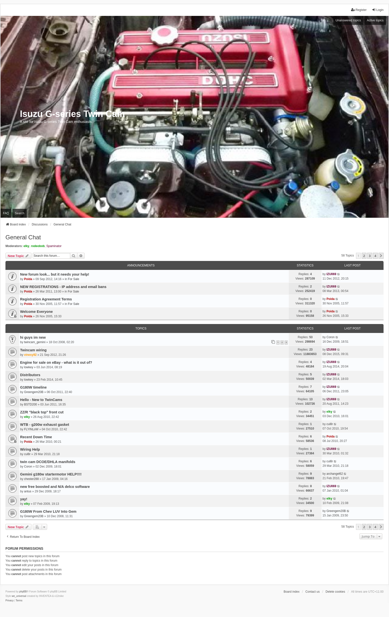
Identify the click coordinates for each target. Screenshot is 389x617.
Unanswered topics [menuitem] (348, 20)
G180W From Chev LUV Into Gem (48, 511)
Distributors (30, 375)
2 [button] (364, 256)
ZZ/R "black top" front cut (42, 412)
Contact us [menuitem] (312, 591)
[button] (381, 256)
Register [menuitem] (359, 10)
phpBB (23, 591)
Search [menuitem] (19, 213)
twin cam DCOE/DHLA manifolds (47, 462)
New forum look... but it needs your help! (54, 274)
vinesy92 (30, 355)
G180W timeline (33, 387)
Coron (330, 337)
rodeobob (38, 246)
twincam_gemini (34, 342)
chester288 (31, 479)
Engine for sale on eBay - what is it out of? (56, 362)
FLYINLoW (31, 429)
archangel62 (334, 473)
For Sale (73, 279)
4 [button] (375, 256)
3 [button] (369, 256)
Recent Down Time (36, 437)
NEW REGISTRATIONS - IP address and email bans (63, 287)
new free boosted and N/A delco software (55, 487)
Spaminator (54, 246)
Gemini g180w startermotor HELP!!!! (51, 474)
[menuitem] (9, 600)
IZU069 (331, 274)
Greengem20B (33, 392)
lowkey (28, 367)
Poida (28, 279)
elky (26, 246)
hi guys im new (33, 337)
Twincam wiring (33, 350)
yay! (23, 499)
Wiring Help (30, 449)
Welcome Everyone (36, 312)
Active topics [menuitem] (375, 20)
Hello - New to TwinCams (41, 400)
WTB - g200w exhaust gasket (44, 425)
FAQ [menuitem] (6, 213)
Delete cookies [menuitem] (335, 591)
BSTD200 (30, 404)
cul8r (329, 424)
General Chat (23, 237)
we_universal (19, 596)
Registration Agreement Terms (46, 299)
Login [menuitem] (378, 10)
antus (27, 491)
